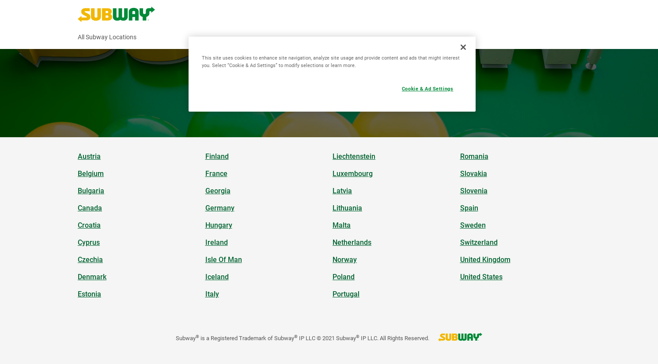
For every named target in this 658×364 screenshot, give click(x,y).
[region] (332, 74)
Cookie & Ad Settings (427, 89)
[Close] (463, 47)
